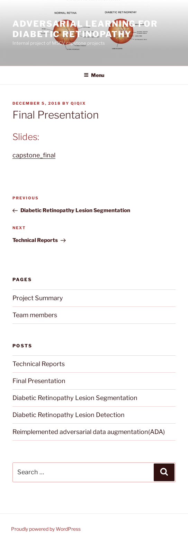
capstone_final (33, 155)
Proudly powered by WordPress (46, 529)
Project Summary (37, 298)
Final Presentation (38, 380)
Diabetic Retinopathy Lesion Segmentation (74, 397)
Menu (94, 75)
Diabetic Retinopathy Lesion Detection (68, 414)
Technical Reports (38, 363)
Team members (34, 315)
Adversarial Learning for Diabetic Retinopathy (85, 29)
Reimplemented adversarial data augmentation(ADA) (88, 431)
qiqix (78, 103)
